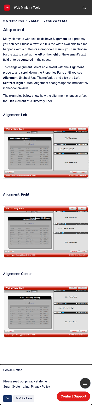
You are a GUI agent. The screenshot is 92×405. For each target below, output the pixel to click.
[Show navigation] (85, 383)
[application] (73, 397)
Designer (34, 20)
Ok (7, 398)
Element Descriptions (55, 20)
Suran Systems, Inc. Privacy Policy (26, 386)
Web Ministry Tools (27, 7)
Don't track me (24, 398)
